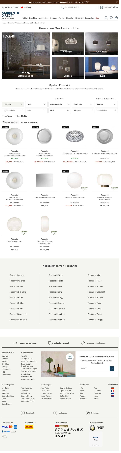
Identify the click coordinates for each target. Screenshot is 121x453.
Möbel (25, 18)
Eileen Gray (45, 391)
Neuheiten (79, 18)
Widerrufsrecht (26, 377)
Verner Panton (46, 396)
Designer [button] (77, 110)
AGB (3, 372)
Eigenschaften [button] (9, 110)
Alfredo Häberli (65, 399)
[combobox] (79, 7)
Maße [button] (29, 110)
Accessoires (43, 18)
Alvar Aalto (45, 388)
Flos (95, 388)
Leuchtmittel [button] (102, 110)
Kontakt (24, 356)
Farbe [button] (29, 104)
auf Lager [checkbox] (9, 116)
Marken (61, 18)
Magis (96, 396)
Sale (97, 18)
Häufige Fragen (26, 359)
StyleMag (5, 364)
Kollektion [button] (78, 104)
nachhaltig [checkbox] (22, 116)
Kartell (82, 391)
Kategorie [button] (7, 104)
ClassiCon (97, 393)
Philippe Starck (46, 399)
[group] (60, 122)
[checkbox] (10, 122)
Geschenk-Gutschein (28, 371)
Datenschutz (6, 375)
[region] (14, 144)
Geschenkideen (26, 396)
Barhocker (5, 393)
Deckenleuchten (8, 396)
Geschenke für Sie (27, 401)
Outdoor (53, 18)
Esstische (24, 391)
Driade (96, 399)
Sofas (4, 401)
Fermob (83, 396)
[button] (106, 99)
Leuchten (33, 18)
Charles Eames (46, 393)
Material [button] (100, 104)
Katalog (4, 367)
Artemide (83, 399)
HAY (81, 388)
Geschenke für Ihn (27, 399)
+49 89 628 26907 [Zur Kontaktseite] (10, 7)
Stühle (4, 391)
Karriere (5, 359)
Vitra (81, 393)
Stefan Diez (64, 396)
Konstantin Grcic (66, 388)
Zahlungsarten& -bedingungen (27, 365)
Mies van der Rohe (67, 393)
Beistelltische (6, 404)
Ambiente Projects (109, 7)
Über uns (5, 356)
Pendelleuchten (26, 388)
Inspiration (89, 18)
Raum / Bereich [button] (56, 104)
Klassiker (70, 18)
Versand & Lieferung (28, 361)
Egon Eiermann (65, 391)
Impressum (6, 369)
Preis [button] (52, 110)
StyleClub (5, 361)
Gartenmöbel (25, 393)
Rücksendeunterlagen (29, 369)
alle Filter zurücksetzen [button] (29, 122)
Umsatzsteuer (26, 374)
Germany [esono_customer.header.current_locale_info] (26, 7)
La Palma (97, 391)
